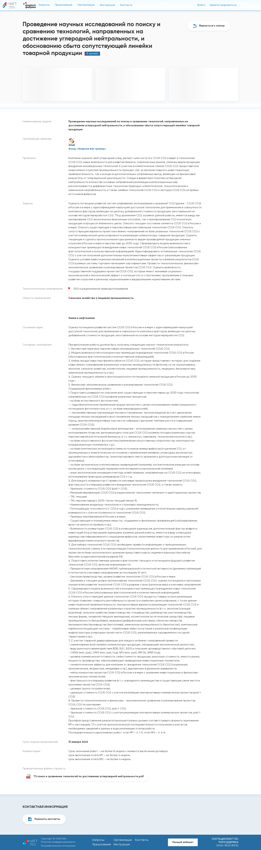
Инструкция (107, 5)
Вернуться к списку (212, 25)
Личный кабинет (183, 842)
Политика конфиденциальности (58, 842)
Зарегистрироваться (222, 5)
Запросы (44, 5)
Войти (201, 5)
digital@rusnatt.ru (225, 839)
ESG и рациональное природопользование (101, 289)
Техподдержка (228, 842)
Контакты (126, 5)
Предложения (63, 5)
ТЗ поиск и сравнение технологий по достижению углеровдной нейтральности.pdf (88, 776)
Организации (86, 5)
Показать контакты (47, 819)
